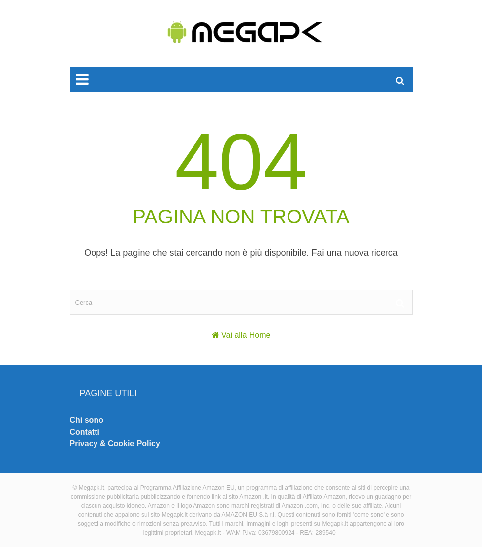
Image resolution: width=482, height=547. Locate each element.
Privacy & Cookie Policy (115, 443)
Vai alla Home (245, 335)
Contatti (84, 432)
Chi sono (86, 420)
